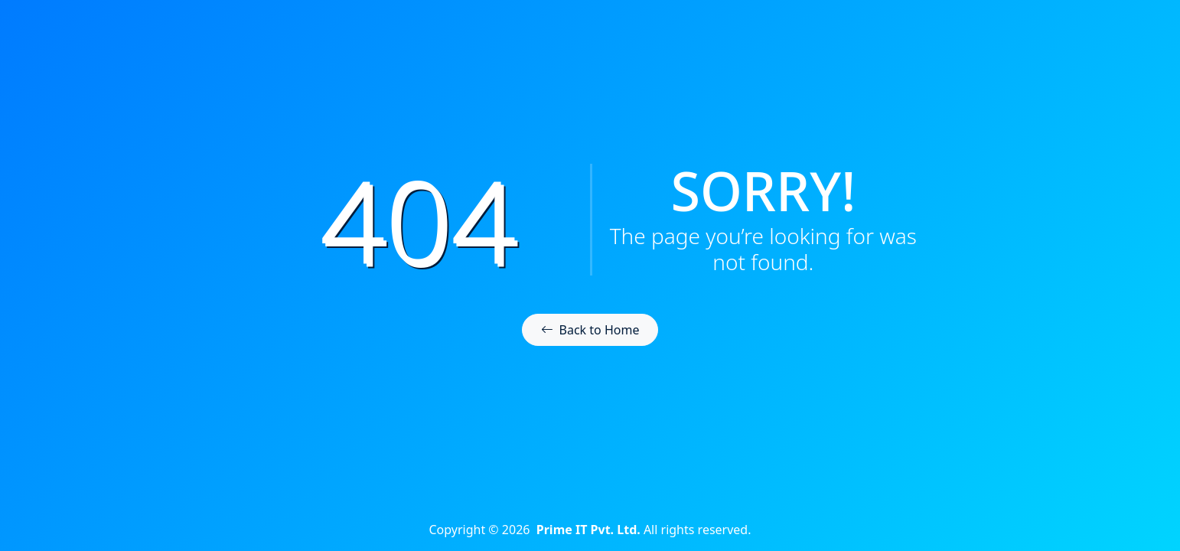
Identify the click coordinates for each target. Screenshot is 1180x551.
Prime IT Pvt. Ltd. (588, 529)
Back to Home (590, 329)
